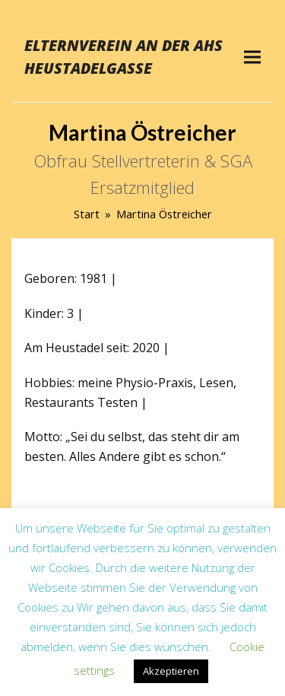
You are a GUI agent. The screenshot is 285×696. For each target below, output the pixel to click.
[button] (252, 56)
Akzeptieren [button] (171, 671)
